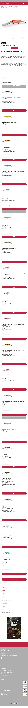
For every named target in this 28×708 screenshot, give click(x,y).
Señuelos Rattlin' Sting (6, 606)
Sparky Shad (4, 609)
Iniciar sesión (17, 664)
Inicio (2, 6)
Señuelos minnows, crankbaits (6, 7)
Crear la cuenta (17, 666)
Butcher (3, 588)
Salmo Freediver (15, 7)
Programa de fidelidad (4, 677)
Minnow (3, 597)
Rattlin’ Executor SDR (5, 603)
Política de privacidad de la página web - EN (6, 675)
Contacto (2, 679)
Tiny (2, 612)
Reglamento (3, 666)
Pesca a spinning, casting (13, 6)
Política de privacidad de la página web (6, 672)
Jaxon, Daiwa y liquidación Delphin (6, 685)
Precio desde (9, 47)
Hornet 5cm (4, 594)
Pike (2, 600)
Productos (6, 6)
